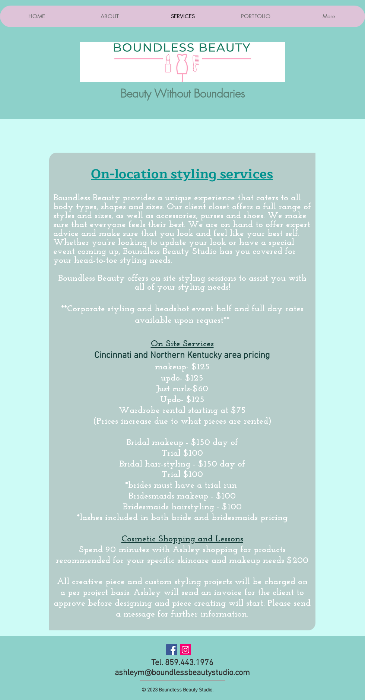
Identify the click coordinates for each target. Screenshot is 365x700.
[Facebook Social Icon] (171, 649)
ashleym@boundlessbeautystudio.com (182, 673)
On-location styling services (182, 174)
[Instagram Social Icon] (185, 649)
